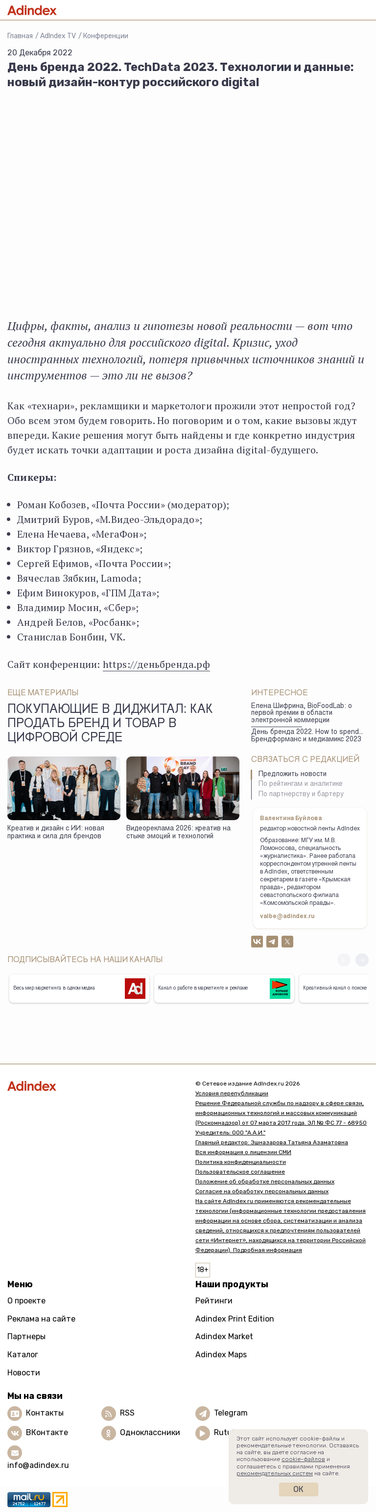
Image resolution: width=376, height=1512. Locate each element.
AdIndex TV (58, 36)
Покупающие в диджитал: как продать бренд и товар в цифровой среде (110, 724)
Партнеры (26, 1336)
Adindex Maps (221, 1354)
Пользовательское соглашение (240, 1171)
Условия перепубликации (231, 1093)
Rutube (227, 1432)
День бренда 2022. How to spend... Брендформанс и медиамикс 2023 (307, 736)
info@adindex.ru (38, 1465)
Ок (298, 1489)
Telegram (231, 1413)
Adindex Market (224, 1336)
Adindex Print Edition (234, 1318)
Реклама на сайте (41, 1318)
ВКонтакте (47, 1432)
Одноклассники (150, 1432)
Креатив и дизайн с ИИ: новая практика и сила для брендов (55, 833)
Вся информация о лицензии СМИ (243, 1152)
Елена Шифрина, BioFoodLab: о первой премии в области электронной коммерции (301, 713)
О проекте (26, 1300)
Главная (20, 36)
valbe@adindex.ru (287, 917)
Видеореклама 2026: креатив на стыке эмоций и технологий (178, 833)
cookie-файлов (303, 1459)
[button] (362, 960)
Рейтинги (214, 1300)
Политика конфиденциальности (240, 1161)
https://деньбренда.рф (156, 664)
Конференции (105, 36)
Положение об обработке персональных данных (264, 1181)
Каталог (22, 1354)
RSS (127, 1413)
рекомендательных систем (274, 1473)
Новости (23, 1372)
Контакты (45, 1413)
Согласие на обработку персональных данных (262, 1191)
